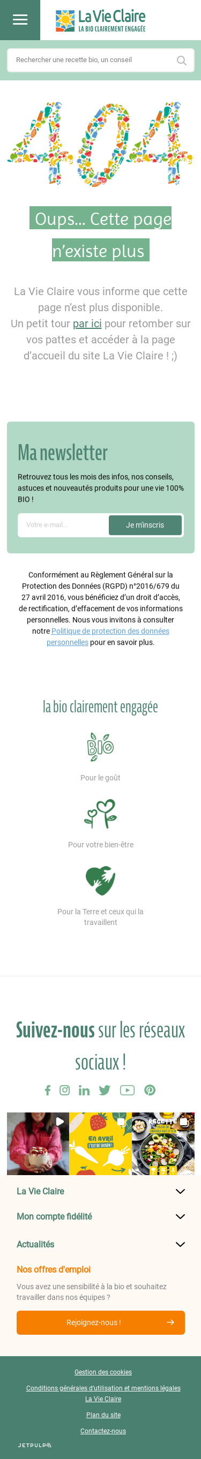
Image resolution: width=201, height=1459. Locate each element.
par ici (87, 323)
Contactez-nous (103, 1431)
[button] (38, 1143)
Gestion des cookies (103, 1372)
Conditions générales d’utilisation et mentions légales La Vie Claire (103, 1394)
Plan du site (103, 1415)
